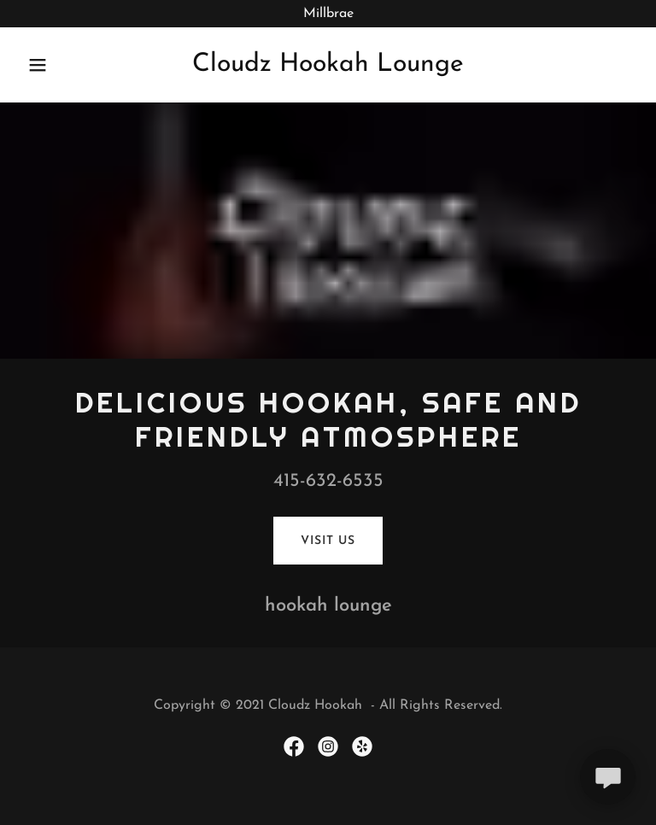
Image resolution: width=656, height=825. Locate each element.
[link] (328, 67)
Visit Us (327, 541)
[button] (49, 65)
